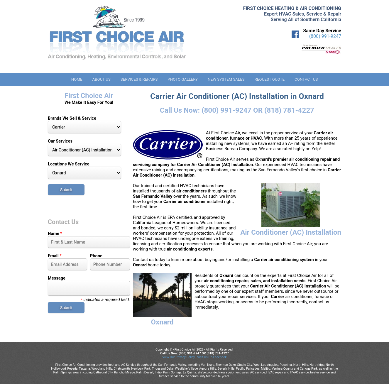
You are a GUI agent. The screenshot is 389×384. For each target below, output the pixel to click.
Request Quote (270, 79)
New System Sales (226, 79)
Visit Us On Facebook (212, 357)
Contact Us (306, 79)
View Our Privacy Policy (178, 357)
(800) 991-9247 (325, 36)
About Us (101, 79)
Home (76, 79)
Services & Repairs (139, 79)
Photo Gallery (183, 79)
